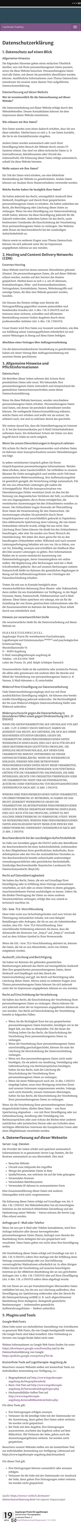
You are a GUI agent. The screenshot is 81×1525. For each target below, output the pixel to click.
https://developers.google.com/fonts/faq (26, 1348)
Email (16, 1520)
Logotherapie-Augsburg (12, 27)
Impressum (41, 1520)
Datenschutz (28, 1520)
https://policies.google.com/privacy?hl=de (27, 1355)
